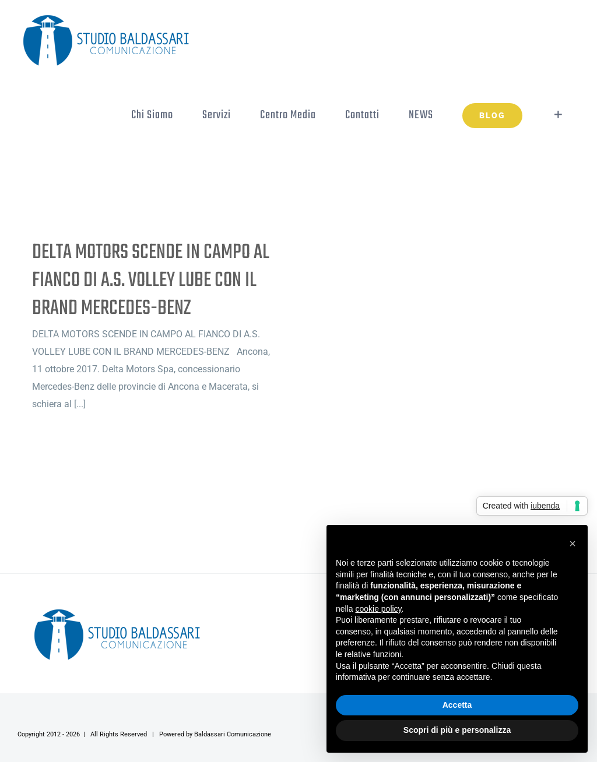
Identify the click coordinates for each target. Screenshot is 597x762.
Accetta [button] (457, 705)
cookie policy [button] (378, 608)
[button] (572, 543)
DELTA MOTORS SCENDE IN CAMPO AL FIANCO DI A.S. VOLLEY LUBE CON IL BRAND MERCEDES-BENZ (150, 280)
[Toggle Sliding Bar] (558, 115)
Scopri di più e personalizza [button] (457, 730)
